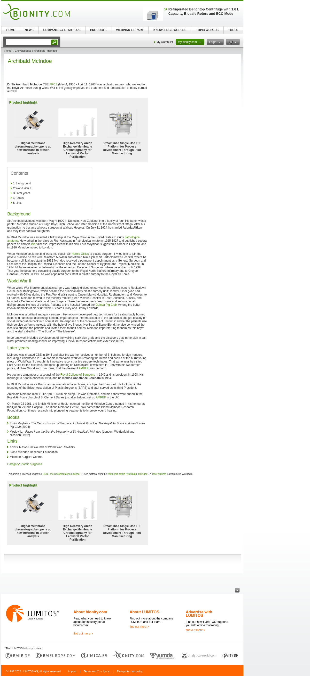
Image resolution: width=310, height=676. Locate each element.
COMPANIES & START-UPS (61, 30)
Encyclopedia (23, 50)
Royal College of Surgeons (77, 374)
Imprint (72, 671)
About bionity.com (90, 612)
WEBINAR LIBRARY (130, 30)
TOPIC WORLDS (207, 30)
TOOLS (233, 30)
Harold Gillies (80, 254)
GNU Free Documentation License (61, 474)
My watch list (164, 42)
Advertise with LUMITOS (199, 614)
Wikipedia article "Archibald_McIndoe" (128, 474)
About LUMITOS (144, 612)
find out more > (83, 633)
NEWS (29, 30)
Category (13, 464)
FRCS (53, 84)
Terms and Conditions (96, 671)
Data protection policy (130, 671)
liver (34, 244)
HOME (10, 30)
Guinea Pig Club (105, 304)
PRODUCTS (98, 30)
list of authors (159, 474)
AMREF (83, 368)
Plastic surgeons (31, 464)
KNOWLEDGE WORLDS (170, 30)
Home (7, 50)
